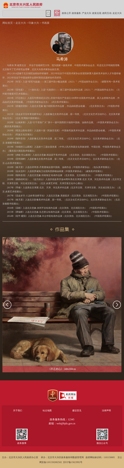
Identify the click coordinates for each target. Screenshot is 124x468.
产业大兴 (86, 13)
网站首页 (7, 23)
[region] (52, 395)
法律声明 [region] (106, 410)
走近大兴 (117, 13)
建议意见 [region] (76, 410)
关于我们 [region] (17, 410)
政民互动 (106, 13)
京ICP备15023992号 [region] (72, 462)
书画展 (45, 23)
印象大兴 (34, 23)
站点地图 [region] (47, 410)
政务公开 (66, 13)
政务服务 (76, 13)
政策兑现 (96, 13)
